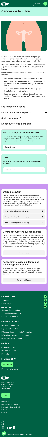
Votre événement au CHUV (12, 313)
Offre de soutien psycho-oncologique (17, 223)
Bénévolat (5, 354)
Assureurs (5, 300)
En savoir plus (10, 147)
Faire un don (8, 364)
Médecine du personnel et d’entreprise (16, 332)
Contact (6, 395)
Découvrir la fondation (10, 369)
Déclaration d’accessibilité (10, 407)
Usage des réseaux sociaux (12, 338)
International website (9, 316)
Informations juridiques (9, 404)
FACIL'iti (4, 410)
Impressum (5, 401)
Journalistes (6, 307)
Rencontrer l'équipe (24, 280)
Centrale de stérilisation (10, 310)
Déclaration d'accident (10, 326)
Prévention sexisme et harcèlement (15, 335)
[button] (24, 106)
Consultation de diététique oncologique (18, 217)
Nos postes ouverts (9, 351)
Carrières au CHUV (9, 347)
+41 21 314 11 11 (6, 388)
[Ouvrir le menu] (45, 3)
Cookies (4, 413)
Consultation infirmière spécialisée (16, 211)
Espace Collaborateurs (10, 329)
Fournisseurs (6, 304)
